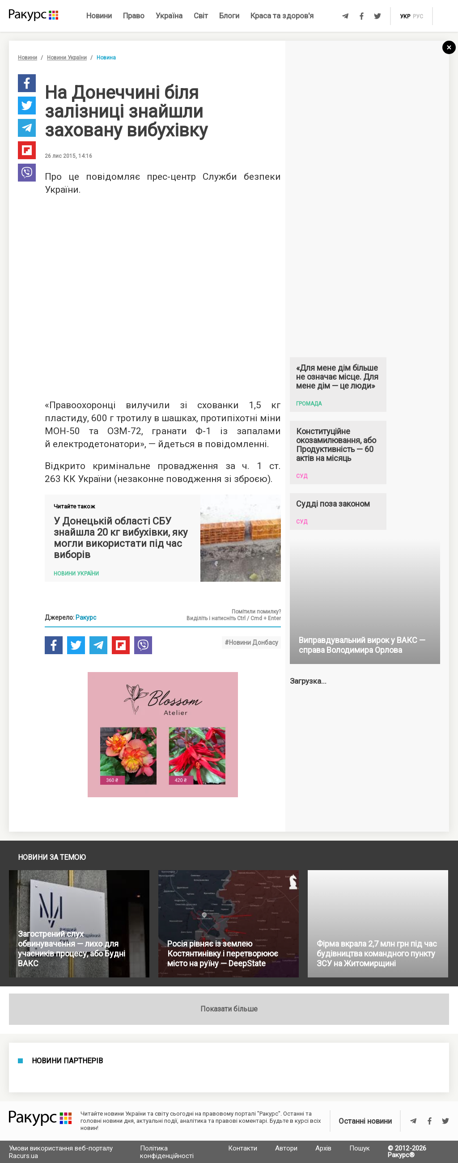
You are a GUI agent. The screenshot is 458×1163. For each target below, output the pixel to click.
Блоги (229, 15)
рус (418, 16)
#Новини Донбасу (251, 642)
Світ (201, 15)
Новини (99, 15)
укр (405, 16)
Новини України (67, 58)
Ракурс (86, 617)
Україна (169, 15)
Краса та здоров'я (282, 15)
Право (133, 15)
